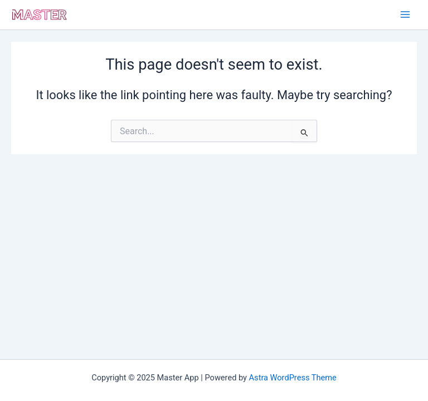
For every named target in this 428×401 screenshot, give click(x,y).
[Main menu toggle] (405, 14)
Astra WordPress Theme (293, 378)
